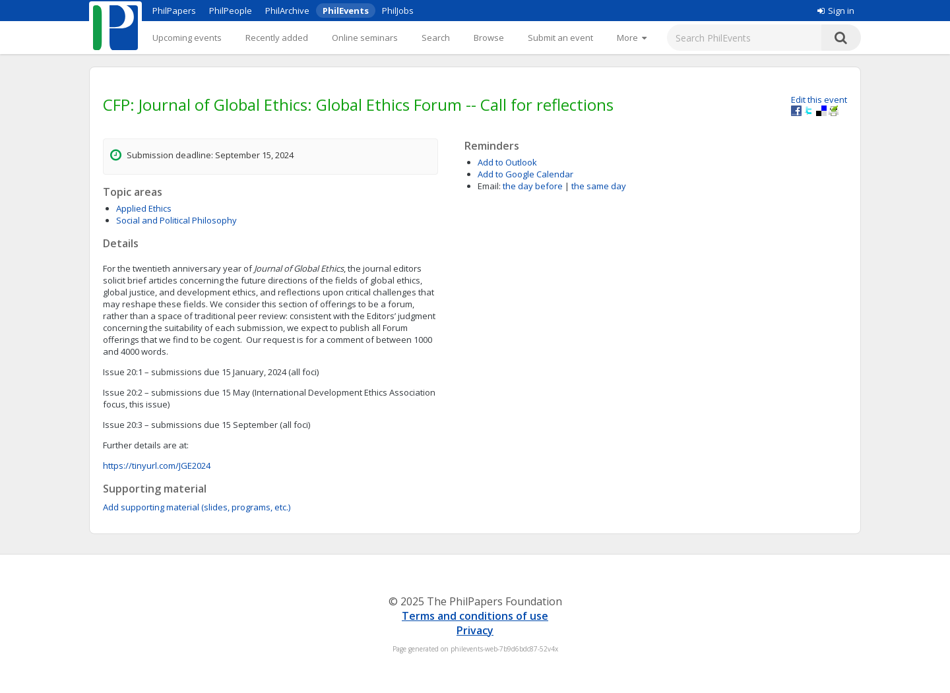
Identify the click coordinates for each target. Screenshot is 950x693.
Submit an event (560, 38)
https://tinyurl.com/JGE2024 (156, 465)
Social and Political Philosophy (176, 220)
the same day (598, 186)
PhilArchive (287, 10)
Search (436, 38)
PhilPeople (230, 10)
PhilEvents (346, 10)
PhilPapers (174, 10)
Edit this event (819, 99)
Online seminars (365, 38)
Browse (489, 38)
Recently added (276, 38)
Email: (489, 186)
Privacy (475, 630)
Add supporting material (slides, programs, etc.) (196, 507)
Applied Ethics (144, 208)
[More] (631, 37)
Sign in (835, 10)
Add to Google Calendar (525, 174)
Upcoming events (187, 38)
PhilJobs (398, 10)
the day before (533, 186)
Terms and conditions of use (475, 616)
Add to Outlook (507, 162)
